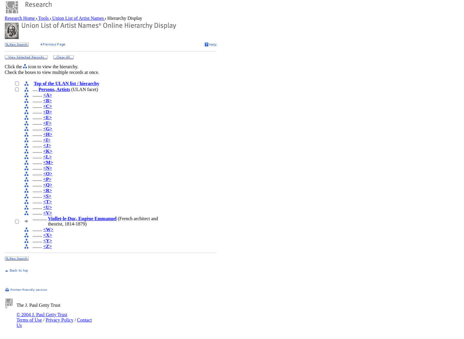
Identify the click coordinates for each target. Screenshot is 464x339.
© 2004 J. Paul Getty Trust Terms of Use (42, 317)
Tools (43, 18)
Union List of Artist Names (78, 18)
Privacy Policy (59, 319)
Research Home (20, 18)
